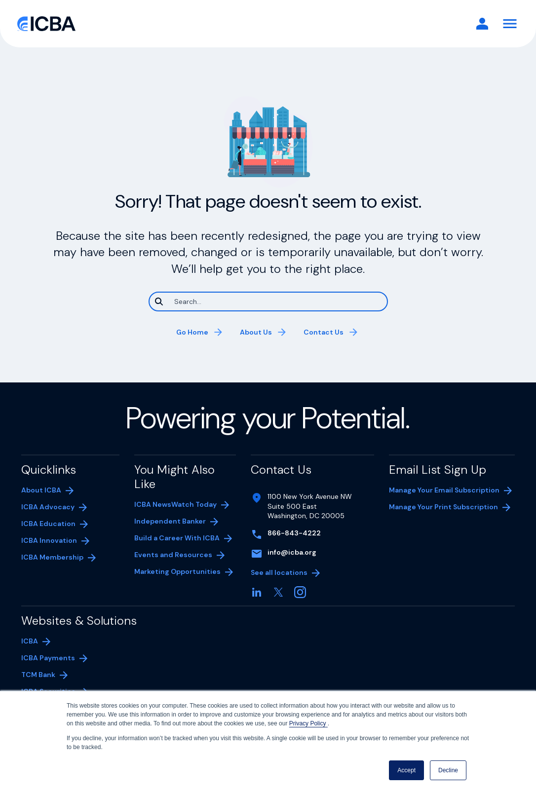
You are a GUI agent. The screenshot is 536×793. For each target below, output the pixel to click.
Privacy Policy (308, 723)
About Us (256, 332)
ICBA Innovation (49, 540)
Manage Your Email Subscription (444, 490)
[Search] (268, 301)
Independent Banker (170, 522)
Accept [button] (406, 770)
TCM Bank (53, 675)
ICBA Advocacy (48, 506)
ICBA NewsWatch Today (175, 504)
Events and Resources (173, 554)
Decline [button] (448, 770)
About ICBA (41, 490)
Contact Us (324, 332)
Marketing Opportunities (177, 572)
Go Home (192, 332)
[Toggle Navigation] (510, 24)
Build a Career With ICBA (177, 537)
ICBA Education (48, 523)
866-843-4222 (294, 533)
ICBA (29, 641)
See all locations (279, 572)
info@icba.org (292, 552)
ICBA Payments (53, 658)
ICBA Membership (52, 557)
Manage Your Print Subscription (443, 507)
